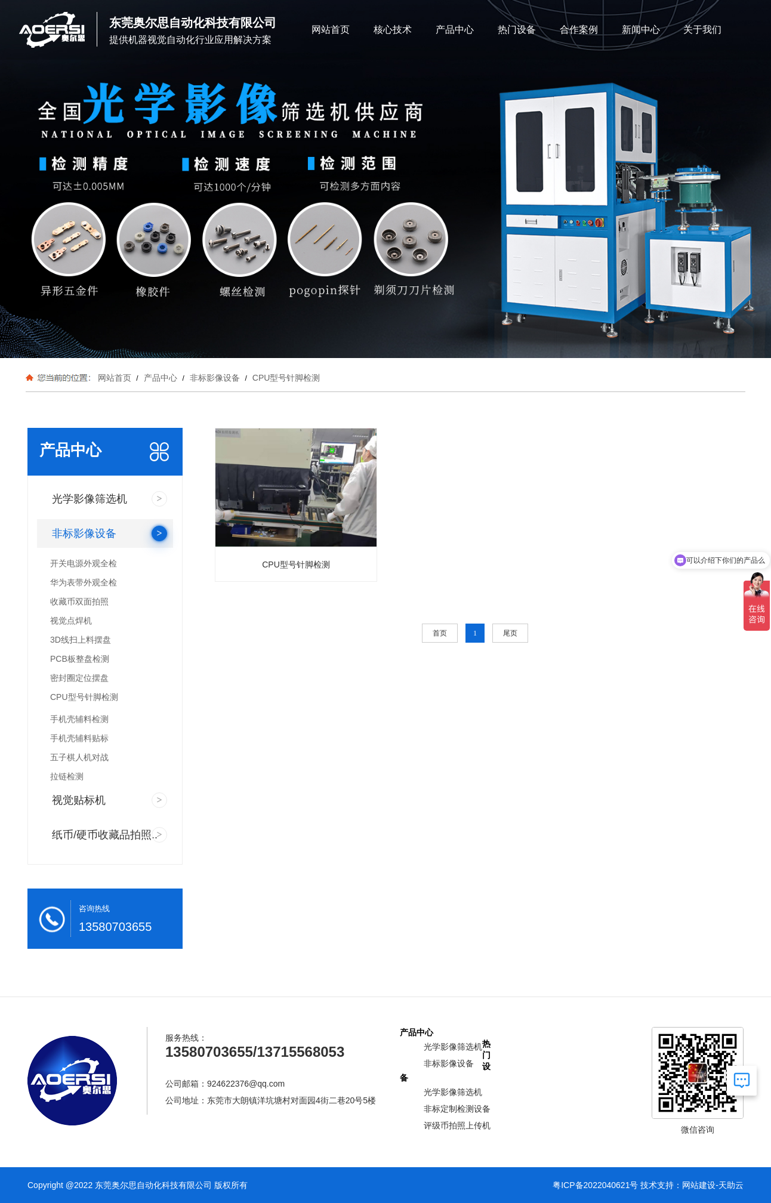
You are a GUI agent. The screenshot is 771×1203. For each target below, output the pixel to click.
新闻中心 (641, 29)
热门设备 (517, 29)
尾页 (510, 633)
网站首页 (331, 29)
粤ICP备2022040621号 (595, 1185)
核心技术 (393, 29)
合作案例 (579, 29)
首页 (440, 633)
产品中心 (455, 29)
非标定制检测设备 (457, 1108)
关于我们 (702, 29)
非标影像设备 (214, 378)
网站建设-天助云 (713, 1185)
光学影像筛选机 (453, 1046)
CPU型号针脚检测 (285, 378)
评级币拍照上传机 (457, 1125)
